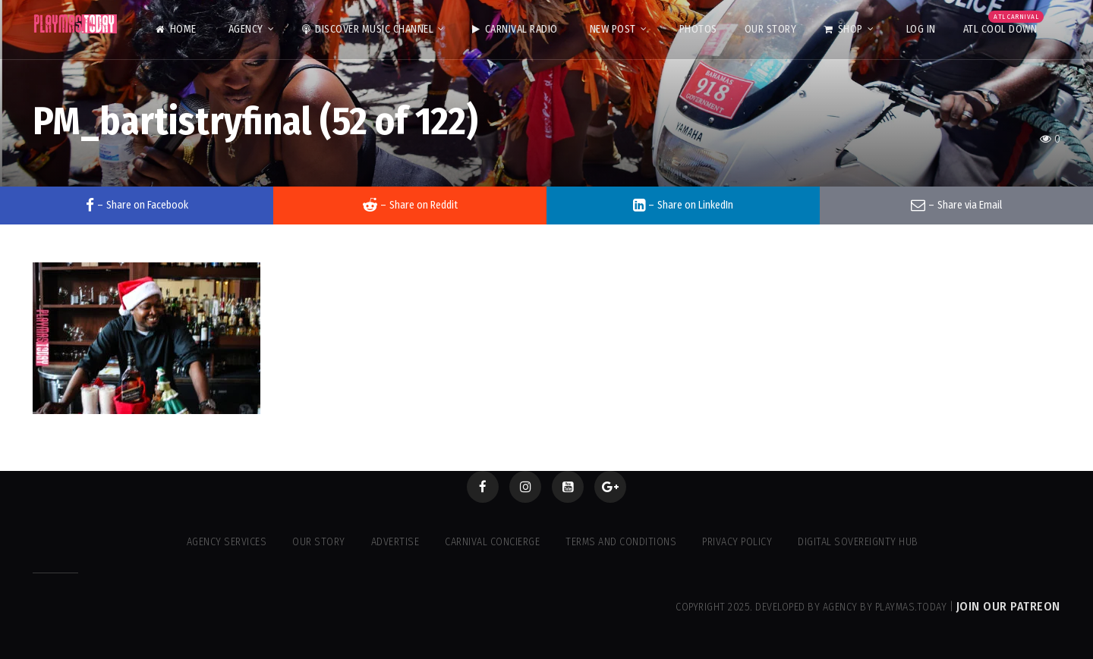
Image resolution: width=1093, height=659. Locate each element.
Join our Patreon (1008, 606)
